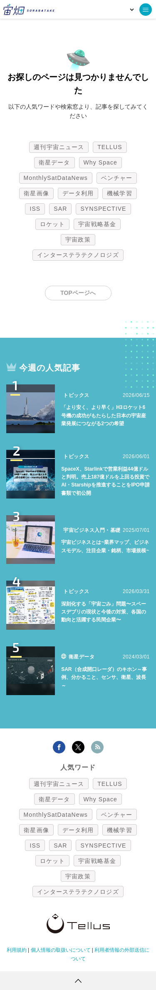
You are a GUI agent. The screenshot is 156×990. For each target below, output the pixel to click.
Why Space (101, 162)
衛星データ (54, 162)
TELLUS (109, 147)
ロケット (52, 224)
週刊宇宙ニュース (59, 147)
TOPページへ (78, 292)
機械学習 (119, 193)
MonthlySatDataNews (56, 178)
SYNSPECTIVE (103, 208)
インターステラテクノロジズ (78, 255)
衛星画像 (36, 193)
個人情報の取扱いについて (61, 950)
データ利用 (78, 193)
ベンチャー (117, 178)
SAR (60, 208)
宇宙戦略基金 (97, 224)
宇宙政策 (77, 239)
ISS (35, 208)
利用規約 (17, 950)
